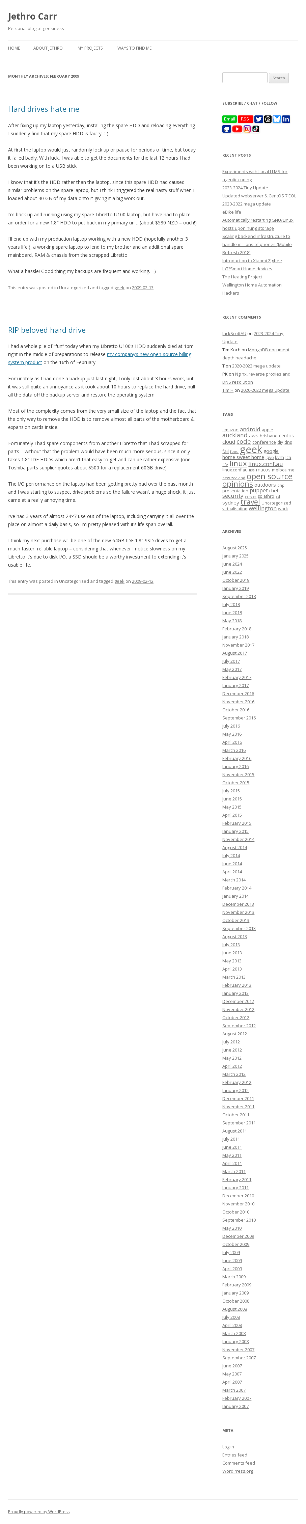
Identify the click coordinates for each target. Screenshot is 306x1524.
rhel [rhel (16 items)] (273, 490)
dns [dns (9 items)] (288, 442)
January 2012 (235, 1090)
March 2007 (234, 1390)
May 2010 (232, 1228)
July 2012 (231, 1042)
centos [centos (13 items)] (286, 435)
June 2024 (232, 564)
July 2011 (231, 1139)
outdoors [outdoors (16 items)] (265, 484)
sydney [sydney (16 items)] (230, 502)
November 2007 (238, 1349)
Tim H (227, 390)
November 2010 (238, 1204)
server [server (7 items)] (250, 496)
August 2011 (234, 1131)
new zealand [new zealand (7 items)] (233, 477)
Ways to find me (134, 48)
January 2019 (235, 588)
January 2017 (235, 685)
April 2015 (232, 815)
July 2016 (231, 726)
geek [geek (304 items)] (251, 449)
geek (119, 287)
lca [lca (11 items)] (288, 457)
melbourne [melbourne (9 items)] (283, 470)
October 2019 (235, 580)
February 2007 (236, 1398)
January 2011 (235, 1188)
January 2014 (235, 896)
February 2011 (236, 1179)
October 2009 (235, 1244)
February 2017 (236, 677)
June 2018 (232, 612)
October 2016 (235, 710)
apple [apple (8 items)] (267, 429)
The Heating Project (242, 277)
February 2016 (236, 758)
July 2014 (231, 855)
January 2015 (235, 831)
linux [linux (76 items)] (238, 463)
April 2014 (232, 872)
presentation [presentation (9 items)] (235, 491)
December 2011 (238, 1098)
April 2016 (232, 742)
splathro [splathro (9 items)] (266, 496)
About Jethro (48, 48)
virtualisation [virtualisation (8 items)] (234, 508)
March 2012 (234, 1074)
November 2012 (238, 1009)
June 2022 (232, 572)
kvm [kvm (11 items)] (279, 457)
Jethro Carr (32, 16)
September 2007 (239, 1358)
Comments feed (238, 1463)
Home (14, 48)
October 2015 (235, 783)
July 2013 (231, 945)
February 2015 (236, 823)
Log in (228, 1447)
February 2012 (236, 1082)
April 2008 (232, 1325)
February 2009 (236, 1285)
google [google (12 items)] (271, 451)
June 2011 (232, 1147)
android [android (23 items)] (250, 429)
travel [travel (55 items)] (250, 502)
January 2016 (235, 766)
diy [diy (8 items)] (280, 442)
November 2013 (238, 912)
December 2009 (238, 1236)
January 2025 (235, 556)
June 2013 (232, 953)
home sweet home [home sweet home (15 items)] (243, 457)
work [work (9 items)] (283, 509)
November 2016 (238, 702)
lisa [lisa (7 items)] (252, 469)
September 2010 (239, 1220)
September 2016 (239, 718)
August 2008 (234, 1309)
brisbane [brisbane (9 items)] (269, 436)
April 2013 (232, 969)
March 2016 (234, 750)
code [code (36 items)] (244, 441)
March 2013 (234, 977)
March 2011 (234, 1171)
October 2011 (235, 1115)
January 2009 (235, 1293)
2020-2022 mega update (246, 204)
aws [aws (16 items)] (253, 435)
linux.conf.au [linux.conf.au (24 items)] (265, 464)
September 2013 (239, 928)
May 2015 (232, 807)
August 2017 (234, 653)
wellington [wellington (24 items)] (263, 508)
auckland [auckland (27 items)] (235, 435)
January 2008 (235, 1341)
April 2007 (232, 1382)
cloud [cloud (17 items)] (228, 441)
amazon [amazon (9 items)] (230, 430)
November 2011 (238, 1107)
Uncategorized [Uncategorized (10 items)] (276, 503)
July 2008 (231, 1317)
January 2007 (235, 1406)
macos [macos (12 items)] (263, 469)
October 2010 (235, 1212)
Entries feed (234, 1455)
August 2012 (234, 1034)
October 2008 (235, 1301)
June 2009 (232, 1260)
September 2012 (239, 1026)
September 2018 (239, 596)
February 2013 (236, 985)
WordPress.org (237, 1471)
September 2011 (239, 1123)
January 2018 (235, 637)
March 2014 (234, 880)
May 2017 (232, 669)
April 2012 (232, 1066)
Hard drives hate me (43, 109)
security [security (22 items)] (232, 495)
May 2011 (232, 1155)
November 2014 (238, 839)
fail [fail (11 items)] (225, 451)
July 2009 (231, 1252)
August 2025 (234, 548)
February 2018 (236, 629)
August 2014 (234, 847)
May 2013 (232, 961)
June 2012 (232, 1050)
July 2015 (231, 791)
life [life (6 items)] (225, 464)
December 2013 (238, 904)
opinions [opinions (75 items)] (237, 484)
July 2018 (231, 604)
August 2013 (234, 936)
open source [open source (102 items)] (270, 476)
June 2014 (232, 864)
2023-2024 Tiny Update (245, 188)
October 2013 (235, 920)
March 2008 (234, 1333)
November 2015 (238, 774)
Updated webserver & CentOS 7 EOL (259, 196)
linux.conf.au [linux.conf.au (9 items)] (235, 470)
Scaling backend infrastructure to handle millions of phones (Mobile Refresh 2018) (257, 244)
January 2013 (235, 993)
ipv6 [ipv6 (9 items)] (270, 457)
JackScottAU (234, 333)
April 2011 (232, 1163)
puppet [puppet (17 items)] (259, 490)
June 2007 (232, 1366)
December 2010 (238, 1196)
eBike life (231, 212)
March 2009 (234, 1277)
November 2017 (238, 645)
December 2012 (238, 1001)
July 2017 (231, 661)
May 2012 (232, 1058)
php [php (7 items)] (280, 485)
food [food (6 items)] (234, 451)
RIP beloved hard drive (47, 330)
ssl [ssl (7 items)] (278, 496)
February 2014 (236, 888)
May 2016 (232, 734)
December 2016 (238, 693)
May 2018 (232, 621)
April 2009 (232, 1269)
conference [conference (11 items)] (264, 442)
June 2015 (232, 799)
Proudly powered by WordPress (38, 1512)
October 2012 (235, 1017)
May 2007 (232, 1374)
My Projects (90, 48)
